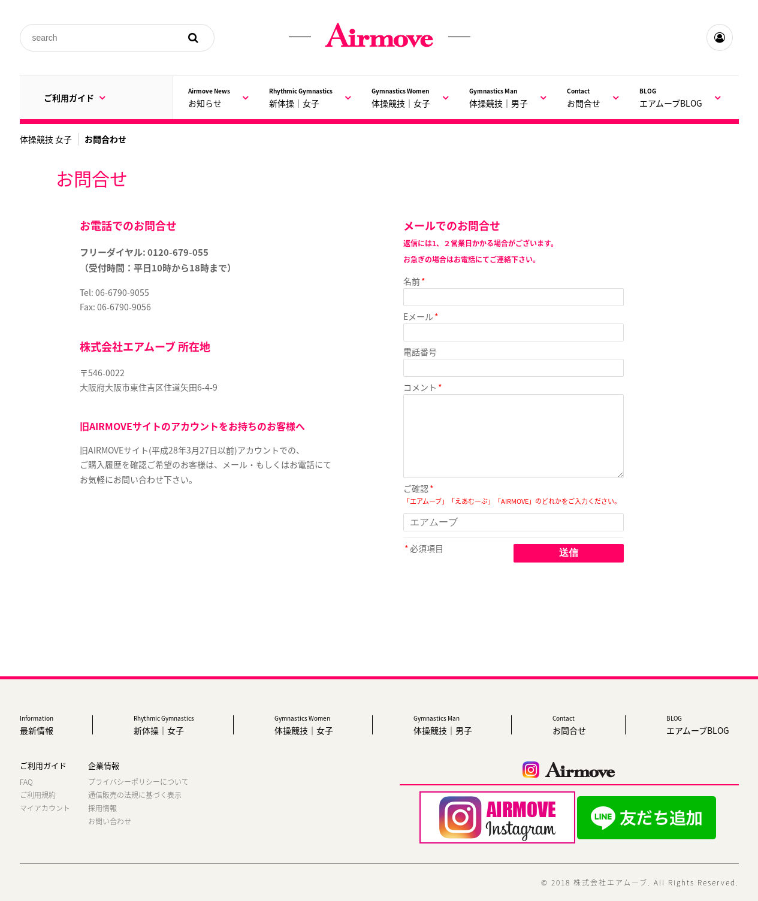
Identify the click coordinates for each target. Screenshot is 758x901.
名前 (411, 281)
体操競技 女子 (46, 139)
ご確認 (415, 488)
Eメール (418, 316)
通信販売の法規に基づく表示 (135, 795)
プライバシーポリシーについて (138, 781)
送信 (568, 553)
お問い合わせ (109, 821)
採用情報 (102, 808)
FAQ (26, 781)
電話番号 (420, 351)
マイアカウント (45, 808)
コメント (420, 387)
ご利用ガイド (74, 98)
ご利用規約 (38, 795)
